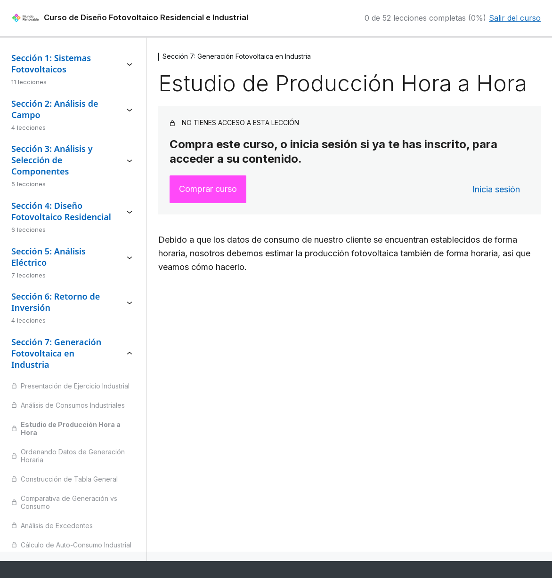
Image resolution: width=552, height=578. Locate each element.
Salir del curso (515, 18)
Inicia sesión (496, 189)
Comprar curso (208, 189)
